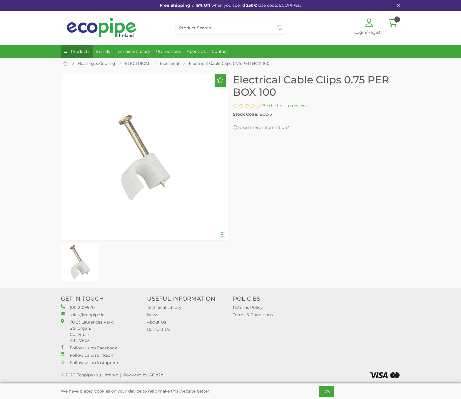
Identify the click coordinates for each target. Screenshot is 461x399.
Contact (220, 51)
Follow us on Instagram (89, 362)
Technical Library (133, 51)
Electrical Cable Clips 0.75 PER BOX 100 (229, 63)
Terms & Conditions (253, 314)
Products (80, 51)
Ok (327, 391)
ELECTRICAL (137, 63)
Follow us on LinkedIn (87, 355)
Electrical (169, 63)
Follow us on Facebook (89, 348)
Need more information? (261, 127)
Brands (103, 51)
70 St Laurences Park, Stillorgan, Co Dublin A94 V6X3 (87, 331)
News (152, 314)
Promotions (168, 51)
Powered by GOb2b (143, 375)
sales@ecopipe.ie (82, 314)
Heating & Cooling (96, 63)
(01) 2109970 (78, 307)
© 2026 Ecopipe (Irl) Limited (89, 375)
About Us (196, 51)
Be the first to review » (285, 105)
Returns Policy (248, 307)
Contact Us (158, 329)
